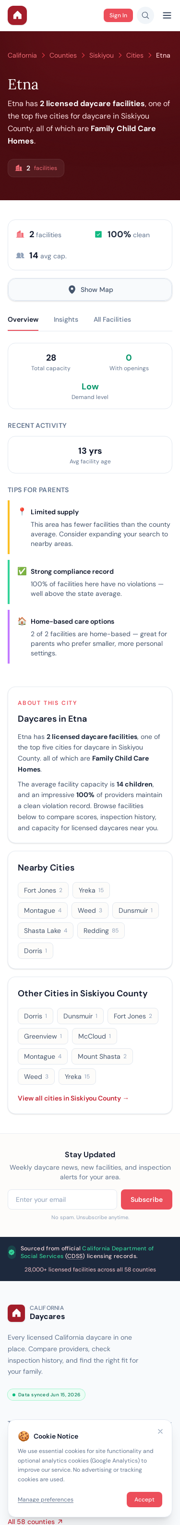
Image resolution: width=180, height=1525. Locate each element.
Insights (66, 319)
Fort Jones (43, 890)
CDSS (75, 1256)
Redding (101, 930)
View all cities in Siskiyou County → (73, 1098)
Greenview (43, 1036)
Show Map (90, 289)
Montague (42, 910)
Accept (144, 1499)
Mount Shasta (102, 1056)
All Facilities (112, 319)
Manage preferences (45, 1499)
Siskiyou (101, 55)
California (22, 55)
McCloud (94, 1036)
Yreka (91, 890)
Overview (23, 319)
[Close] (160, 1431)
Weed (90, 910)
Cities (135, 55)
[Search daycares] (145, 15)
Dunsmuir (136, 910)
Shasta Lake (45, 930)
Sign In (118, 15)
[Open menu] (167, 15)
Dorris (35, 950)
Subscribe (147, 1199)
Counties (63, 55)
